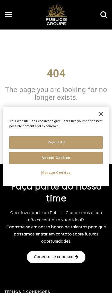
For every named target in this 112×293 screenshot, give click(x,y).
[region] (56, 147)
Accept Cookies (56, 158)
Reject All (56, 142)
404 (56, 73)
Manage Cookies (56, 173)
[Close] (101, 113)
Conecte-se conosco (56, 257)
